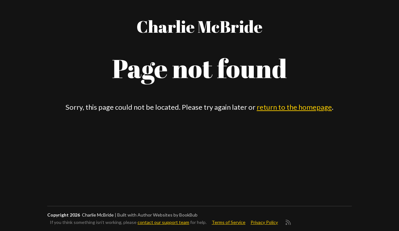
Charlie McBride (199, 26)
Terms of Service (228, 222)
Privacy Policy (264, 222)
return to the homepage (294, 107)
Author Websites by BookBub (167, 215)
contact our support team (163, 222)
